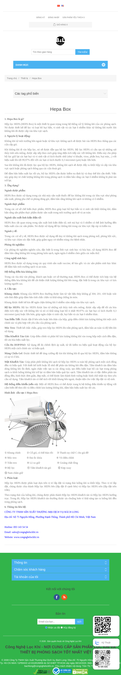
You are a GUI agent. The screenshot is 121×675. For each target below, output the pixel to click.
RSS (64, 597)
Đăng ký (40, 17)
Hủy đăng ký (69, 627)
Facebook (57, 597)
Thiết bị (24, 78)
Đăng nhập (53, 17)
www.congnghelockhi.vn (26, 537)
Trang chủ (12, 78)
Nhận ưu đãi (54, 627)
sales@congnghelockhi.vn (25, 532)
